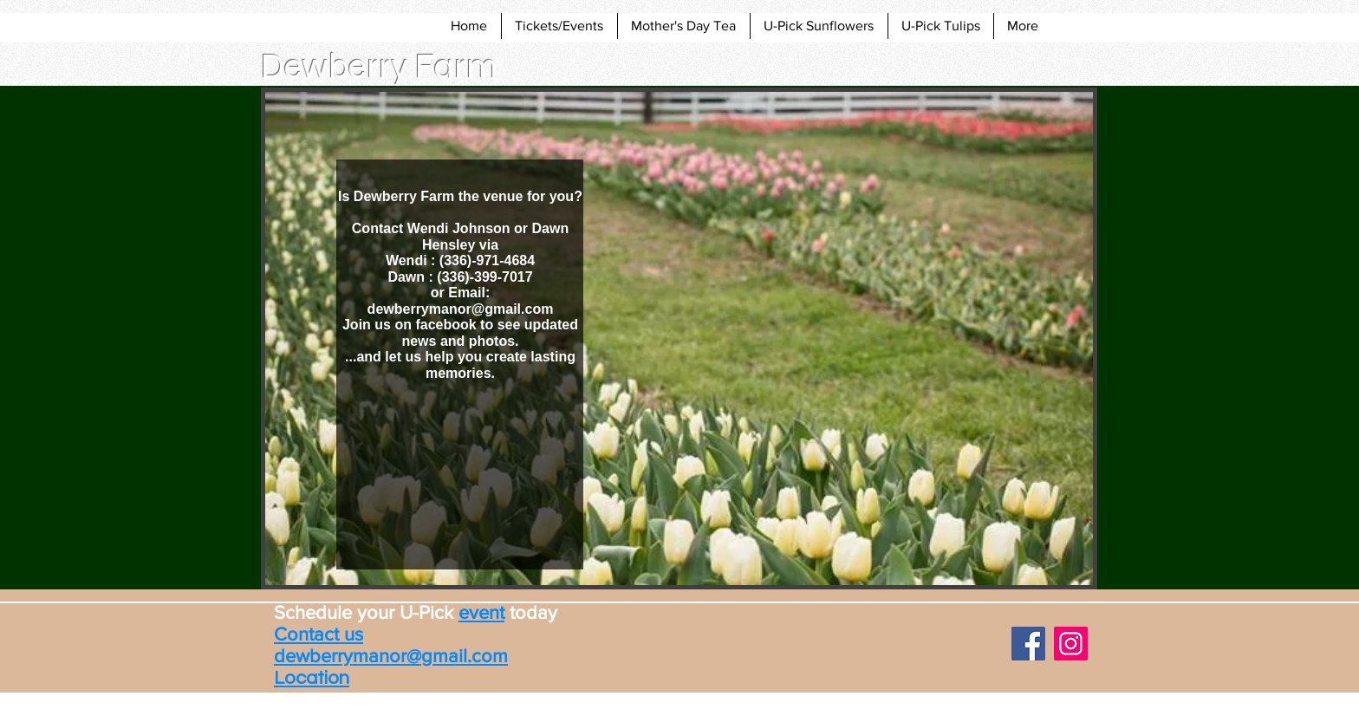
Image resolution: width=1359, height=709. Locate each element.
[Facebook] (1028, 643)
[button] (679, 338)
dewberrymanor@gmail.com (460, 309)
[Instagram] (1071, 643)
